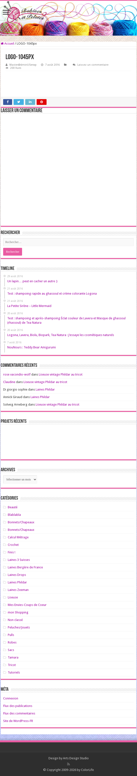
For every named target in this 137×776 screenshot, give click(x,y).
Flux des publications (17, 706)
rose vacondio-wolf (17, 374)
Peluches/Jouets (19, 627)
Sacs (11, 650)
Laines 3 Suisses (19, 560)
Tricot (12, 665)
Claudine (9, 382)
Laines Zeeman (18, 590)
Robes (12, 642)
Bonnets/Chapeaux (21, 522)
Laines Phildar (45, 389)
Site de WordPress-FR (18, 721)
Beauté (12, 507)
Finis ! (11, 552)
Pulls (11, 635)
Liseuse (13, 597)
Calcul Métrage (18, 537)
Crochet (13, 545)
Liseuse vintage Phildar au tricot (60, 374)
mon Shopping (18, 612)
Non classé (15, 620)
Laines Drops (17, 575)
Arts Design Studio (76, 758)
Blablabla (14, 515)
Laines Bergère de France (25, 567)
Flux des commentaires (19, 713)
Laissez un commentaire (92, 64)
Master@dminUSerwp (23, 64)
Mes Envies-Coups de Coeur (27, 605)
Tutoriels (14, 672)
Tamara (13, 657)
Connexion (10, 698)
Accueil (7, 43)
